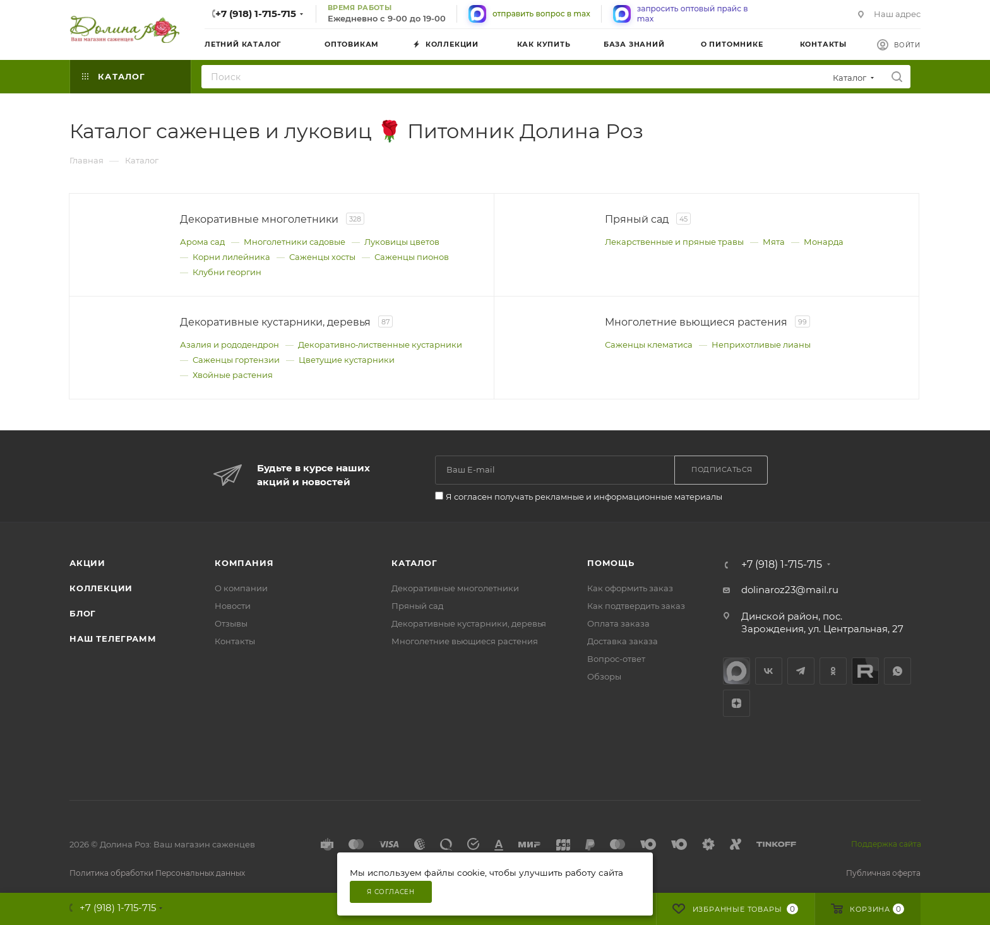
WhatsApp (897, 671)
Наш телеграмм (112, 638)
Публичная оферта (883, 873)
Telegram (800, 671)
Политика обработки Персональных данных (157, 873)
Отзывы (231, 623)
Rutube (865, 671)
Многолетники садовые (294, 242)
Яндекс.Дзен (736, 703)
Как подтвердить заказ (636, 606)
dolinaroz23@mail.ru (789, 590)
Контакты (235, 641)
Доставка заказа (622, 641)
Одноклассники (833, 671)
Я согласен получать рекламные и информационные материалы (584, 497)
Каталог (414, 563)
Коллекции (101, 588)
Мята (774, 242)
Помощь (611, 563)
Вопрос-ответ (616, 659)
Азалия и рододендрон (229, 344)
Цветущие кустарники (347, 360)
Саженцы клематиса (649, 344)
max (736, 671)
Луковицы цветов (401, 242)
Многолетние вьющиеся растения (464, 641)
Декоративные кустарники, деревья (468, 623)
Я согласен (391, 892)
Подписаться (722, 469)
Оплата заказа (618, 623)
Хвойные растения (233, 375)
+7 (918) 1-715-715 (255, 14)
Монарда (824, 242)
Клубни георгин (227, 272)
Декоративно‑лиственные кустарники (380, 344)
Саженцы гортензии (236, 360)
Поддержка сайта (886, 844)
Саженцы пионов (411, 257)
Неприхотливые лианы (761, 344)
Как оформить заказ (630, 588)
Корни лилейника (231, 257)
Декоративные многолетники (455, 588)
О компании (241, 588)
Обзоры (604, 676)
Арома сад (202, 242)
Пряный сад (417, 606)
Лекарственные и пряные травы (674, 242)
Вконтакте (768, 671)
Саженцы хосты (322, 257)
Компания (244, 563)
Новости (233, 606)
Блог (82, 613)
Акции (87, 563)
